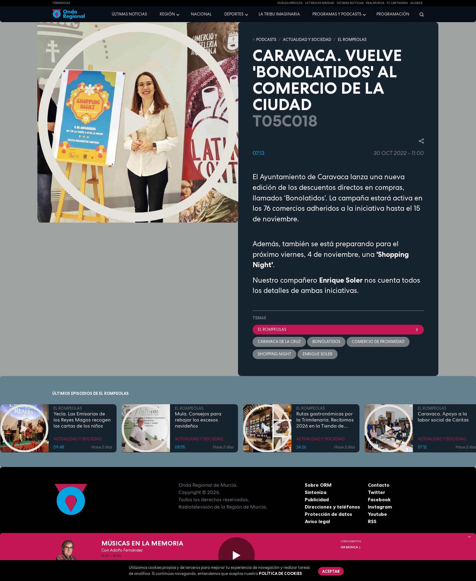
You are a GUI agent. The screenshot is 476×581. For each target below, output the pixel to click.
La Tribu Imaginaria (279, 14)
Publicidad (317, 499)
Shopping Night (274, 354)
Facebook (379, 499)
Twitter (376, 492)
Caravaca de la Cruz (279, 341)
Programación (392, 14)
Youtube (377, 514)
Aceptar (331, 571)
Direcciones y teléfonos (332, 507)
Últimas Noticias (350, 3)
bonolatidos (326, 341)
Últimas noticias (129, 14)
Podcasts (266, 39)
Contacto (378, 485)
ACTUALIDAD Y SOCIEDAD (307, 39)
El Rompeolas (338, 329)
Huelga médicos (290, 3)
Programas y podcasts (336, 14)
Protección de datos (328, 514)
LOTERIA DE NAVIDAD (319, 3)
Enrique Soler (317, 354)
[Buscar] (420, 14)
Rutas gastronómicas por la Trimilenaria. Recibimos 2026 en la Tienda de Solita (325, 420)
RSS (372, 521)
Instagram (380, 507)
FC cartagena (397, 3)
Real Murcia (375, 3)
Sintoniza (315, 492)
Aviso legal (317, 521)
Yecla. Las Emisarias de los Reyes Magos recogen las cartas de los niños (81, 420)
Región (167, 14)
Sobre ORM (318, 485)
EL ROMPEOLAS (352, 39)
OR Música (351, 547)
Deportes (233, 14)
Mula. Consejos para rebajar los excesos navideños (198, 420)
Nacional (201, 14)
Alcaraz (416, 3)
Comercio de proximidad (378, 341)
